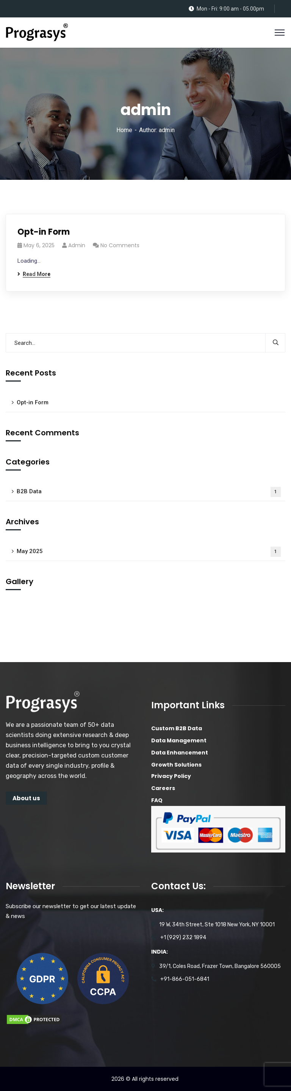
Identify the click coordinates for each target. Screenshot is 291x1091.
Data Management (179, 740)
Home (124, 130)
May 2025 (149, 552)
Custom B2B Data (176, 728)
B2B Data (149, 492)
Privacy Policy (171, 776)
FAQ (157, 800)
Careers (163, 788)
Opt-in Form (43, 232)
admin (76, 245)
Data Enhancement (179, 752)
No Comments (119, 245)
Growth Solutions (176, 764)
